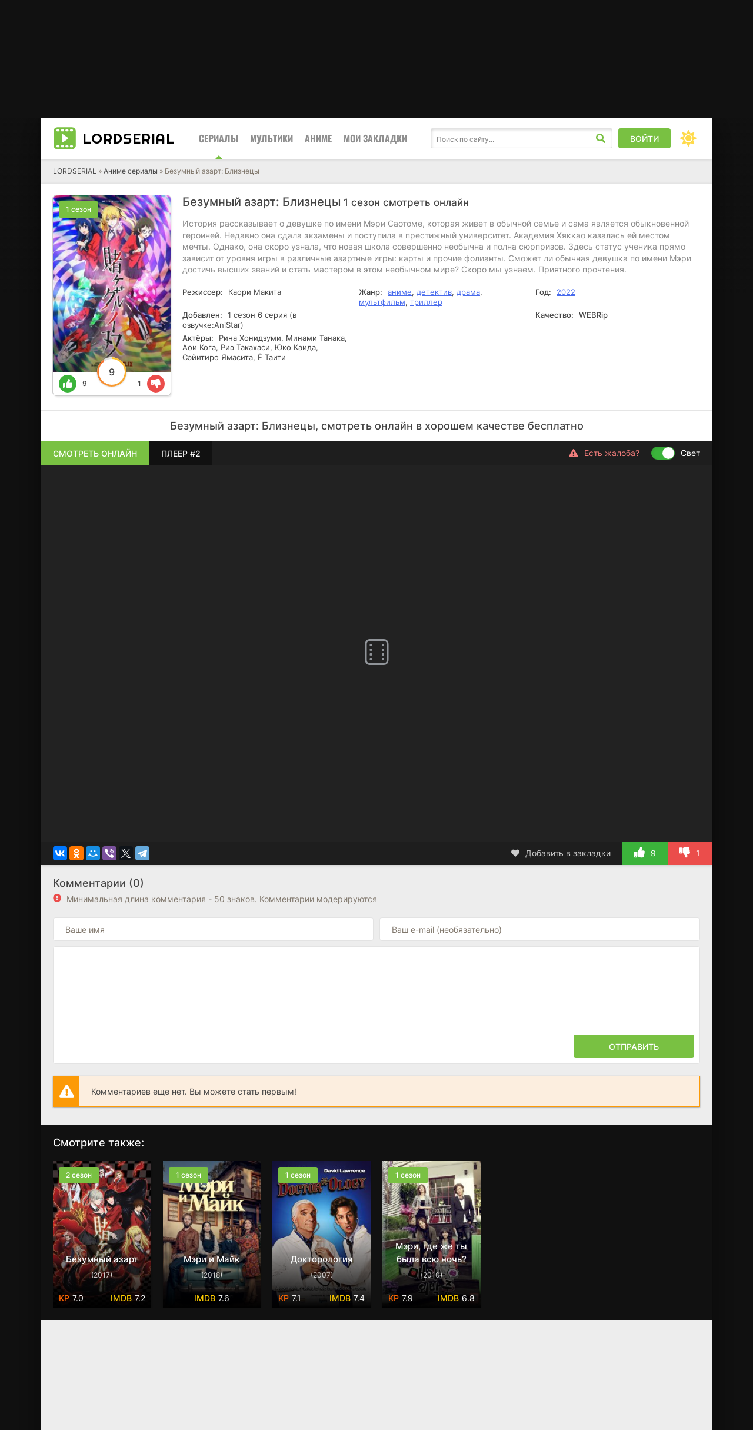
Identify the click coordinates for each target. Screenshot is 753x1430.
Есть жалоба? (604, 453)
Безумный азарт (102, 1259)
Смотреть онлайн (95, 453)
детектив (434, 292)
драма (468, 292)
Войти (644, 139)
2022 (566, 292)
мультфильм (382, 302)
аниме (400, 292)
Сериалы (218, 138)
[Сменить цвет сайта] (688, 138)
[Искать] (600, 138)
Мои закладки (375, 138)
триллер (426, 302)
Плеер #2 (181, 453)
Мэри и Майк (211, 1259)
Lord (128, 138)
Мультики (271, 138)
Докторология (322, 1259)
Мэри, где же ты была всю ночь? (431, 1253)
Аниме (318, 138)
